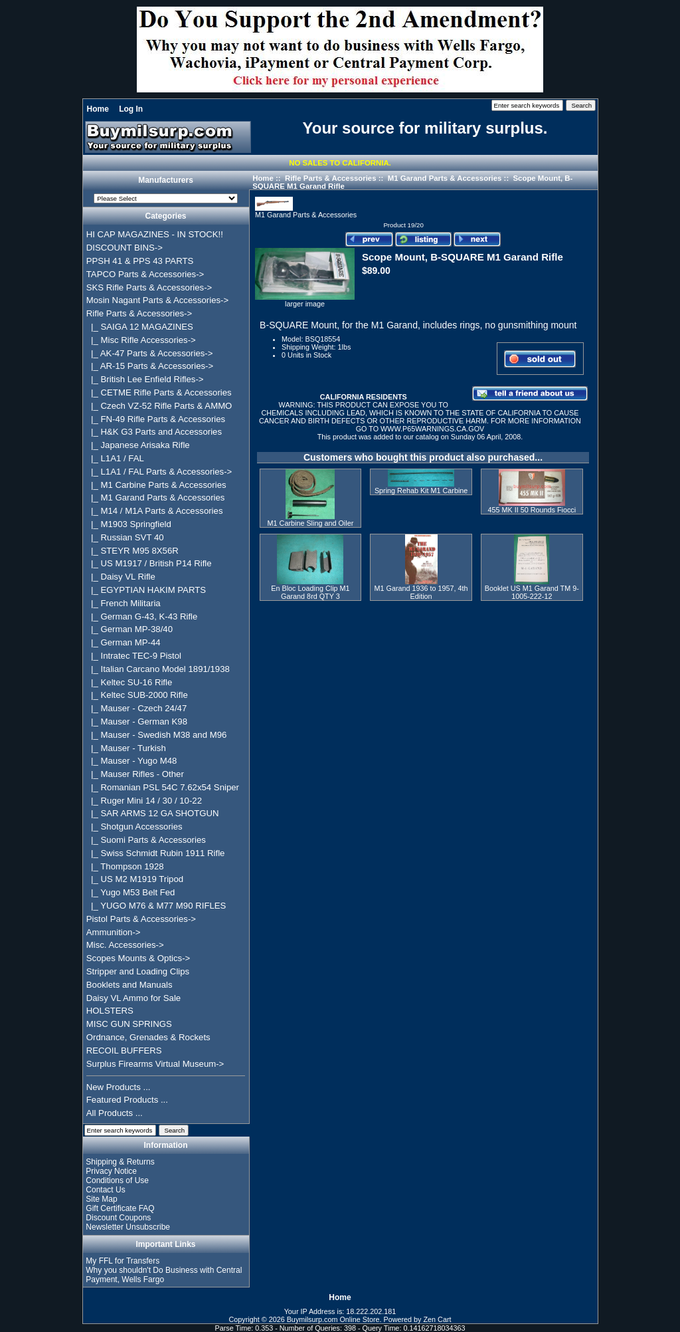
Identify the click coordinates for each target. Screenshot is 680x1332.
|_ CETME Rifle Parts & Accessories (159, 392)
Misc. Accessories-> (125, 945)
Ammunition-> (113, 932)
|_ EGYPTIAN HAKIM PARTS (146, 590)
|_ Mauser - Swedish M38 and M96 (156, 735)
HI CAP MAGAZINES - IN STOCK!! (154, 234)
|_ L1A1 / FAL (115, 458)
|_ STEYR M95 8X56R (132, 551)
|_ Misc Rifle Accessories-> (141, 340)
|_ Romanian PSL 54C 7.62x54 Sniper (162, 787)
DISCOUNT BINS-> (124, 248)
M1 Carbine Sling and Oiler (311, 523)
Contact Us (105, 1189)
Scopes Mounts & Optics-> (138, 958)
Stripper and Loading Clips (137, 971)
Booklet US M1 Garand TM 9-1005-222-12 (532, 592)
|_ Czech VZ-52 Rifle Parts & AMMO (159, 406)
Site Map (101, 1199)
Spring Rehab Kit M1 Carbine (421, 491)
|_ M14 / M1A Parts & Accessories (154, 511)
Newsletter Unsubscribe (128, 1227)
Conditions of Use (117, 1180)
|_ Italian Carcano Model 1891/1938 (158, 669)
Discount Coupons (118, 1217)
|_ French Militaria (123, 603)
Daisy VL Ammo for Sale (133, 998)
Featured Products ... (127, 1100)
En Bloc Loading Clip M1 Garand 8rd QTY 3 (310, 592)
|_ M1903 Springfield (128, 524)
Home (98, 109)
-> (139, 313)
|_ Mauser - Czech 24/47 (136, 708)
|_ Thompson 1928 (125, 866)
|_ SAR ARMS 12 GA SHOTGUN (152, 813)
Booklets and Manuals (129, 985)
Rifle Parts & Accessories (331, 178)
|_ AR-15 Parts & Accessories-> (149, 366)
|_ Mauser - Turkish (126, 748)
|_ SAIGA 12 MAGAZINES (139, 327)
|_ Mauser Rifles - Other (135, 774)
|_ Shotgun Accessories (134, 827)
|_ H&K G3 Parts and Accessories (154, 432)
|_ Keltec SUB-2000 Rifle (137, 695)
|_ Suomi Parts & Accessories (146, 840)
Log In (131, 109)
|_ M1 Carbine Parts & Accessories (156, 485)
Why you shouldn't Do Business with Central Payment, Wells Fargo (164, 1275)
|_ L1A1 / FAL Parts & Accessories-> (159, 472)
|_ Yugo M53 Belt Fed (130, 892)
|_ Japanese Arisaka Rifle (138, 445)
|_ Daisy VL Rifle (120, 577)
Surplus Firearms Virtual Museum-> (155, 1064)
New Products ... (118, 1087)
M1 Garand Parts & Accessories (445, 178)
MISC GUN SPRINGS (129, 1024)
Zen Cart (438, 1319)
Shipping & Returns (120, 1161)
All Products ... (114, 1113)
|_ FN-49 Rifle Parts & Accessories (155, 419)
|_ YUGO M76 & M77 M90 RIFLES (156, 906)
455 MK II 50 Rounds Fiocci (531, 510)
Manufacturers (165, 180)
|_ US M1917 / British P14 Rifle (149, 563)
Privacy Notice (111, 1171)
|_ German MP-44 (123, 642)
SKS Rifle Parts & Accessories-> (149, 287)
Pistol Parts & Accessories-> (141, 919)
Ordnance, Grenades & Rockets (148, 1037)
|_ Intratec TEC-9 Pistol (133, 656)
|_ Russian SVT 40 (125, 537)
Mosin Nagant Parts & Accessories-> (157, 300)
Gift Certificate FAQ (120, 1208)
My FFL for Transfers (122, 1261)
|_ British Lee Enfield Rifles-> (145, 379)
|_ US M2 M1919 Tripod (134, 879)
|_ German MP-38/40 (129, 629)
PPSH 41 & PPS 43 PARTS (140, 261)
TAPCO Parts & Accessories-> (145, 274)
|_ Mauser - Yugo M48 (131, 761)
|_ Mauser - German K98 (136, 721)
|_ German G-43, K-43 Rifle (142, 616)
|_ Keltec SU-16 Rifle (129, 682)
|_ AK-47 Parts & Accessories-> (149, 353)
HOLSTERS (109, 1011)
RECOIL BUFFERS (124, 1050)
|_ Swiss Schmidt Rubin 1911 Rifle (155, 853)
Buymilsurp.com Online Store (333, 1319)
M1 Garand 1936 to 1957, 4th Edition (421, 592)
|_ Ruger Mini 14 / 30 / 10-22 (144, 801)
